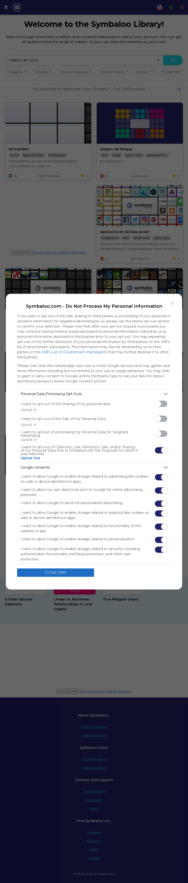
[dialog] (94, 441)
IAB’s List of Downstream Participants (74, 352)
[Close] (172, 303)
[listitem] (94, 394)
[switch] (161, 403)
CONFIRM (55, 572)
